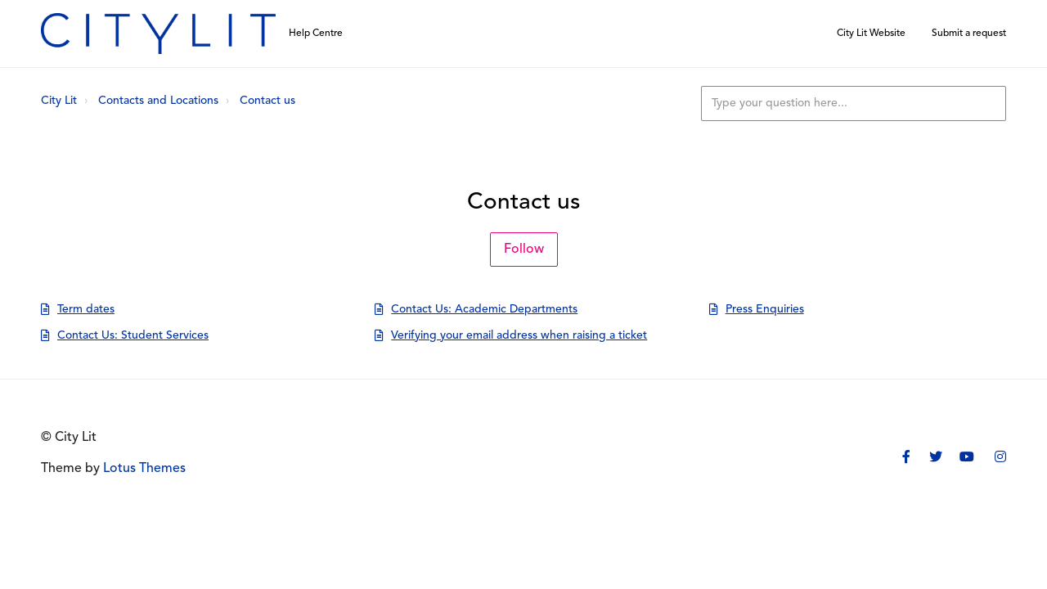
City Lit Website (871, 33)
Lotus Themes (144, 468)
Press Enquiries (765, 309)
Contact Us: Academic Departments (484, 309)
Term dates (86, 309)
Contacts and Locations (158, 101)
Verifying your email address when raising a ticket (519, 336)
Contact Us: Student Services (133, 336)
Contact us (267, 101)
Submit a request (969, 33)
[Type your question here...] (853, 103)
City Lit (59, 101)
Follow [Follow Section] (524, 249)
